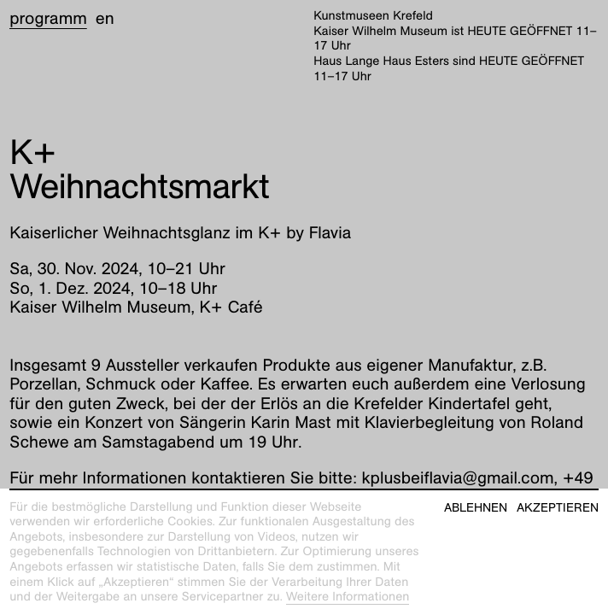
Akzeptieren (558, 508)
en (105, 19)
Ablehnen (475, 508)
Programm (48, 19)
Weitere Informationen (348, 597)
